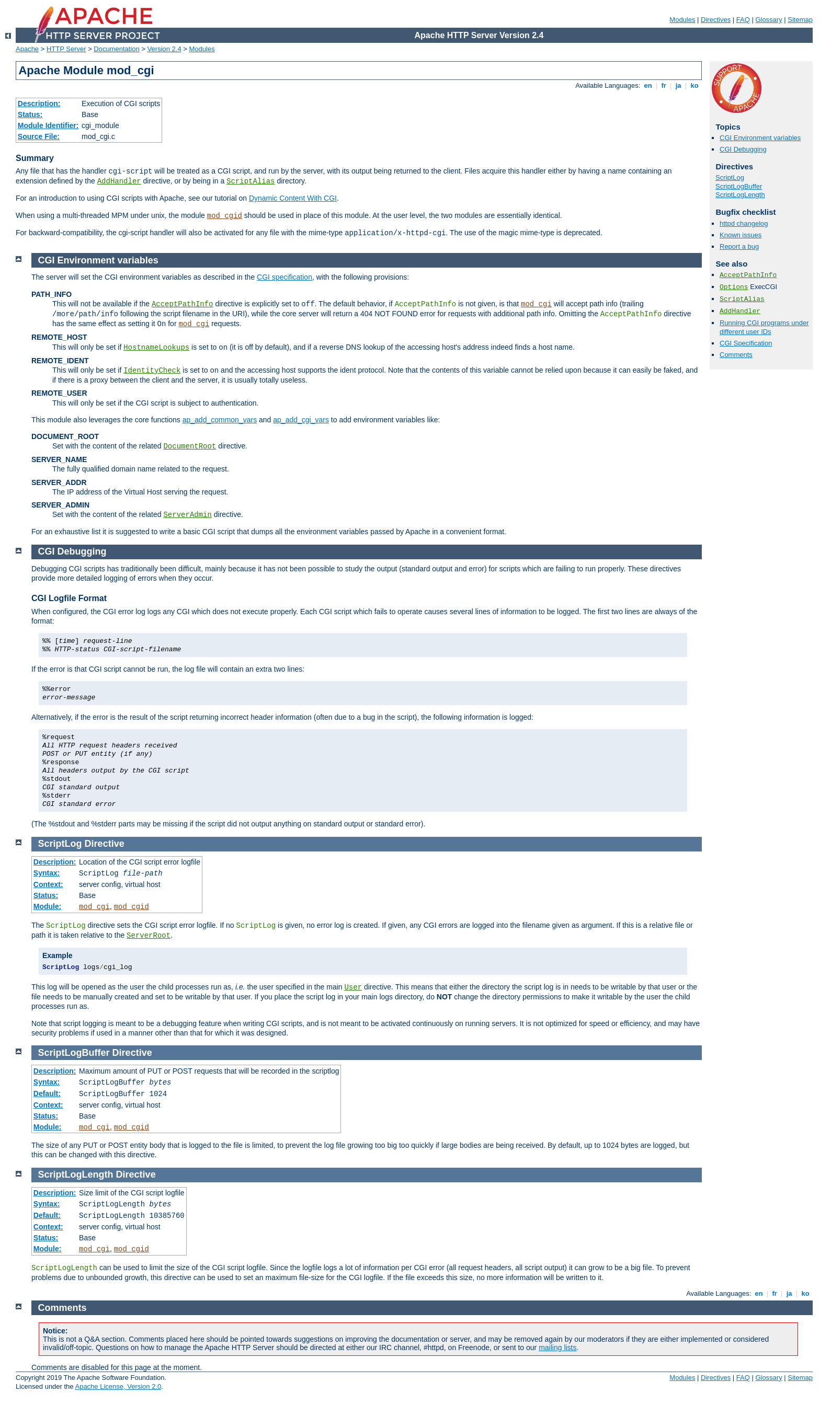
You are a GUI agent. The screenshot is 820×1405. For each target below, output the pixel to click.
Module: (47, 906)
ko (694, 85)
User (353, 987)
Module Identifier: (48, 125)
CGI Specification (746, 343)
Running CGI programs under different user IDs (764, 327)
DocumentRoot (189, 446)
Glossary (768, 20)
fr (663, 85)
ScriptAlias (250, 181)
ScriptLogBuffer (738, 186)
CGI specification (284, 277)
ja (678, 85)
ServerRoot (148, 935)
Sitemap (800, 20)
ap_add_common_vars (220, 420)
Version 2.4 (164, 49)
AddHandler (119, 181)
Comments (736, 355)
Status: (30, 114)
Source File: (39, 136)
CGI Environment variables (760, 138)
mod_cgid (224, 216)
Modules (682, 20)
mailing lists (557, 1347)
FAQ (743, 20)
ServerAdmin (187, 515)
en (648, 85)
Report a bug (739, 246)
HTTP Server (66, 49)
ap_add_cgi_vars (301, 420)
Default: (47, 1093)
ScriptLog (729, 177)
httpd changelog (744, 223)
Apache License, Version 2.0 (118, 1386)
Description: (39, 103)
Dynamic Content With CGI (293, 198)
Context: (48, 884)
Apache (27, 49)
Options (734, 287)
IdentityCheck (151, 370)
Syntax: (46, 873)
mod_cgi (536, 304)
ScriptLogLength (740, 195)
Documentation (116, 49)
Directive (104, 843)
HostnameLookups (156, 347)
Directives (716, 20)
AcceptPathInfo (748, 275)
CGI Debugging (743, 149)
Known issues (740, 235)
